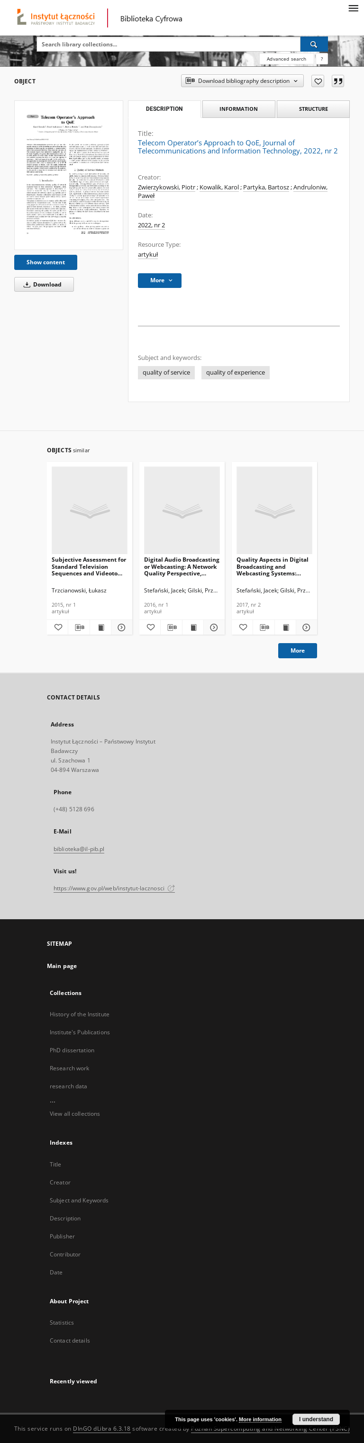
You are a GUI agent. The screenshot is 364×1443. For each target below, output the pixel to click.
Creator (60, 1182)
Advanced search (286, 58)
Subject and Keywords (79, 1200)
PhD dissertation (72, 1050)
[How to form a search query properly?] (322, 58)
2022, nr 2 (151, 225)
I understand (316, 1419)
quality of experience (235, 372)
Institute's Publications (80, 1032)
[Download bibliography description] (78, 627)
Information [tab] (238, 108)
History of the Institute (79, 1014)
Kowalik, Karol (219, 187)
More (298, 650)
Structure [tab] (313, 108)
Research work (70, 1068)
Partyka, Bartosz (266, 187)
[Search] (314, 44)
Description (65, 1218)
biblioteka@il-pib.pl (79, 849)
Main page (62, 966)
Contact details (70, 1340)
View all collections (75, 1114)
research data (69, 1086)
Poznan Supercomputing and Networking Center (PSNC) (270, 1429)
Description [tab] (164, 109)
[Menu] (353, 7)
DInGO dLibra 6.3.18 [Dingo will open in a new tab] (102, 1429)
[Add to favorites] (317, 81)
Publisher (62, 1236)
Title (56, 1164)
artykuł (148, 255)
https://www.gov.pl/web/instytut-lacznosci (114, 888)
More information (260, 1419)
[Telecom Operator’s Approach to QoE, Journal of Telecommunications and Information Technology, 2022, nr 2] (68, 175)
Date (56, 1272)
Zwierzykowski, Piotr (166, 187)
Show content (46, 262)
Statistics (62, 1322)
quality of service (166, 372)
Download (41, 284)
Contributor (65, 1254)
